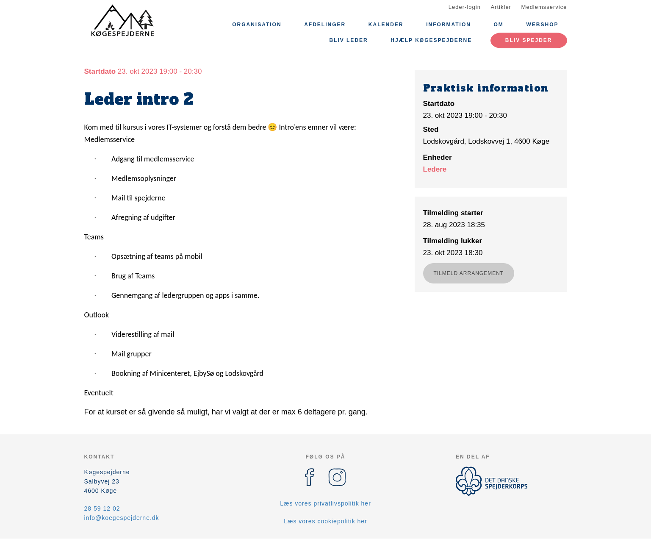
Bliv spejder (528, 40)
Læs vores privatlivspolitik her (325, 503)
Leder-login (465, 7)
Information (448, 25)
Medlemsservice (544, 7)
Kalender (386, 25)
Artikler (501, 7)
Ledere (435, 169)
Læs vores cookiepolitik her (325, 521)
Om (499, 25)
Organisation (256, 25)
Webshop (542, 25)
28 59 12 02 (102, 508)
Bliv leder (348, 40)
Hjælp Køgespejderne (431, 40)
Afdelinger (325, 25)
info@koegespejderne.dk (121, 517)
